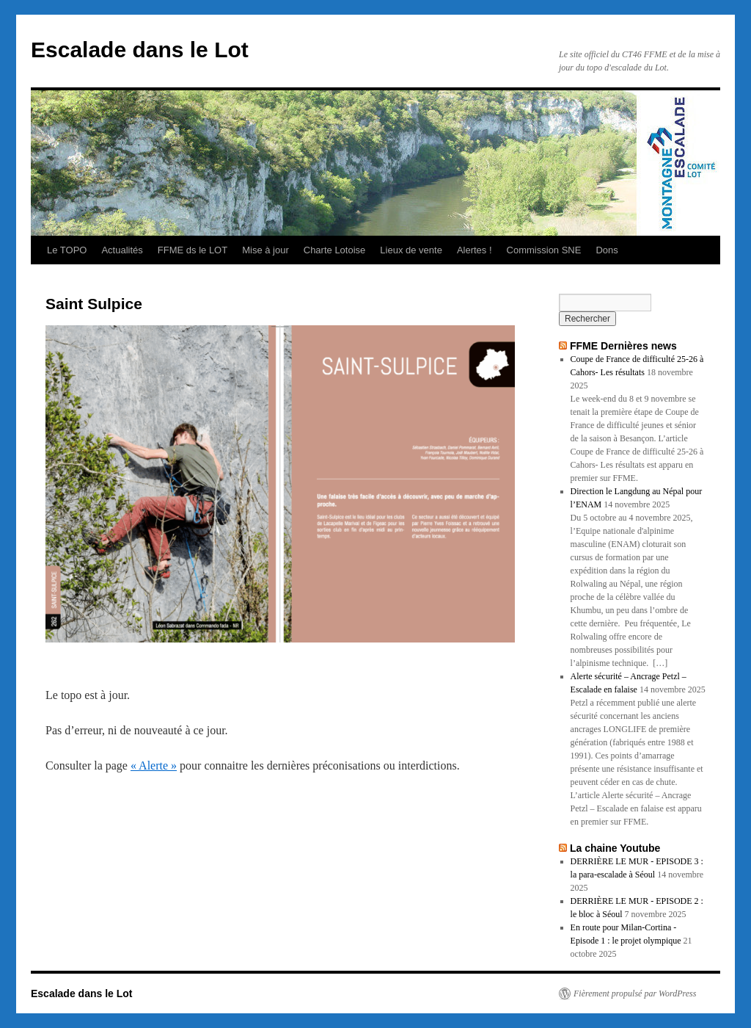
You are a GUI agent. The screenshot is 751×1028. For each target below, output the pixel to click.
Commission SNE (544, 250)
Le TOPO (67, 250)
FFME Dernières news (623, 346)
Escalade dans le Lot (140, 49)
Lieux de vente (411, 250)
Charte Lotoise (335, 250)
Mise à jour (265, 250)
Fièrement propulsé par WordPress (635, 993)
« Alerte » (154, 765)
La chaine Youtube (615, 848)
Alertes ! (474, 250)
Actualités (121, 250)
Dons (607, 250)
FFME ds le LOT (192, 250)
